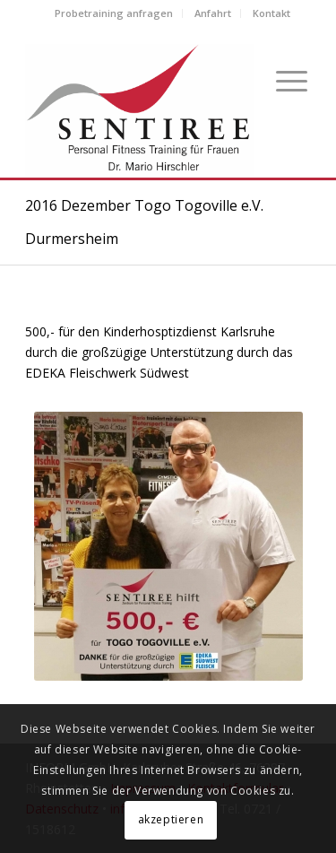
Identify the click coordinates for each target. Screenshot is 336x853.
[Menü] (284, 80)
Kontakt (271, 13)
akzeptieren (171, 819)
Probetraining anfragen (114, 13)
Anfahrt (212, 13)
